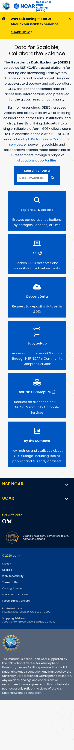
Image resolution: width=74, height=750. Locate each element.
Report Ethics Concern (16, 600)
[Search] (52, 178)
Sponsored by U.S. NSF (15, 594)
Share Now (20, 32)
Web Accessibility (12, 576)
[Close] (69, 19)
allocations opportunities (37, 160)
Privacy (6, 563)
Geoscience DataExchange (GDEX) (44, 6)
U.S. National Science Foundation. (32, 691)
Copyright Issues (12, 588)
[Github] (4, 521)
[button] (67, 485)
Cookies (7, 570)
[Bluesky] (9, 521)
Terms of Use (10, 582)
